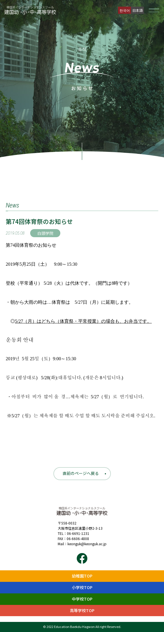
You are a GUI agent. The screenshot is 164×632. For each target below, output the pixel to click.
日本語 (137, 10)
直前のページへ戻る (81, 473)
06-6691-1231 (78, 533)
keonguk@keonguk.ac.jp (87, 543)
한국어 (124, 10)
